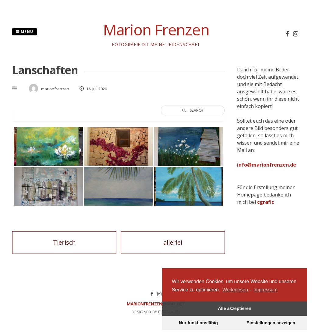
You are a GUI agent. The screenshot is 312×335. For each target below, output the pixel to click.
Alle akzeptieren (234, 308)
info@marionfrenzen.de (266, 164)
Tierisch (64, 242)
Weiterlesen (235, 289)
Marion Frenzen (156, 29)
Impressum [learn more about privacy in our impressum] (266, 289)
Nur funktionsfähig (198, 322)
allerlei (172, 242)
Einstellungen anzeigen (270, 322)
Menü (24, 31)
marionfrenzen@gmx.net (156, 304)
